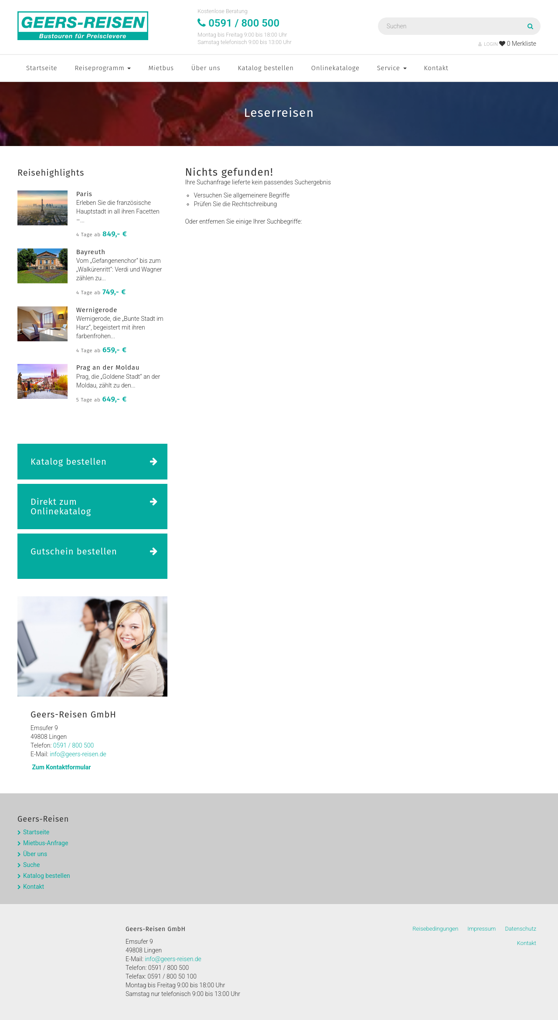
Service (392, 68)
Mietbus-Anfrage (45, 843)
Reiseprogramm (103, 68)
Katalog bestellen (266, 68)
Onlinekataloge (335, 68)
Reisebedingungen (435, 928)
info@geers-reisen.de (78, 754)
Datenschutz (520, 928)
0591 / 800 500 (73, 745)
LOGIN (488, 44)
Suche (31, 864)
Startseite (41, 68)
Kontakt (436, 68)
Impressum (481, 928)
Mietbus (161, 68)
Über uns (206, 68)
